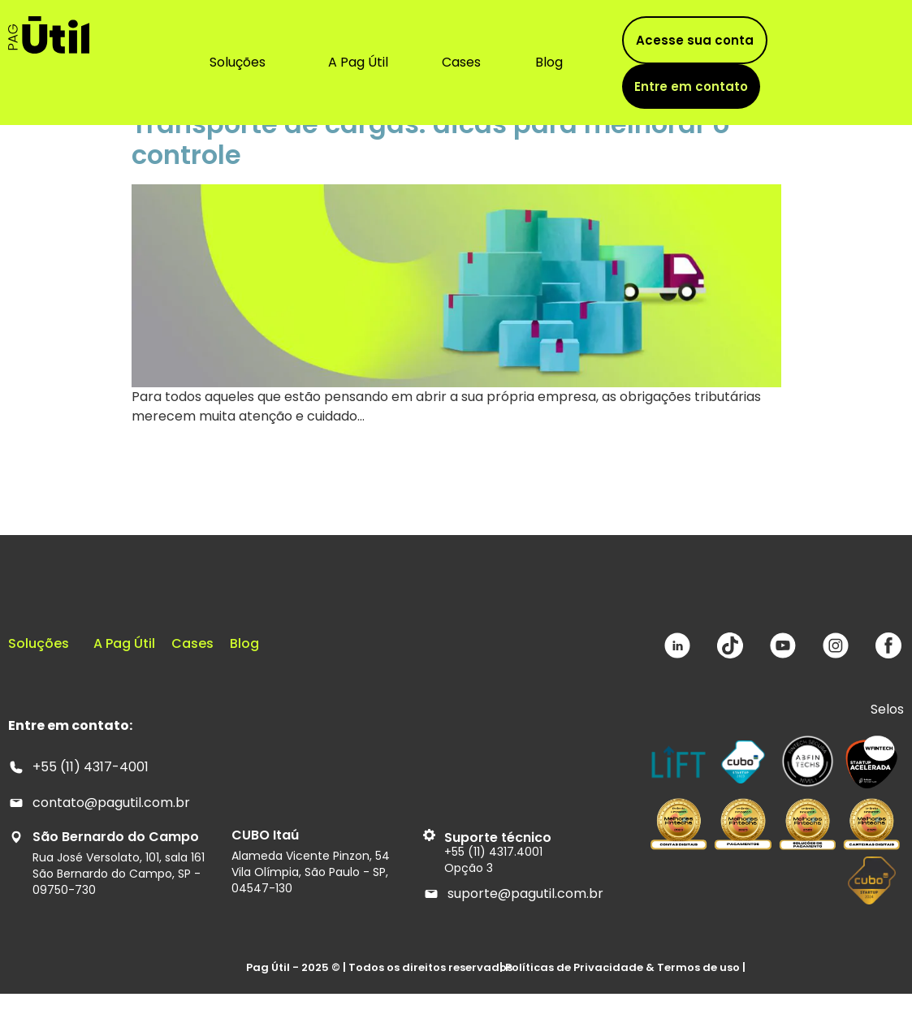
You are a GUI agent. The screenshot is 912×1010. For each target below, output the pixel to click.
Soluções (238, 62)
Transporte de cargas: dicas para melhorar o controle (430, 139)
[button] (242, 62)
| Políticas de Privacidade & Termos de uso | (622, 967)
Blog (549, 62)
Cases (461, 62)
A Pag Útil (358, 62)
